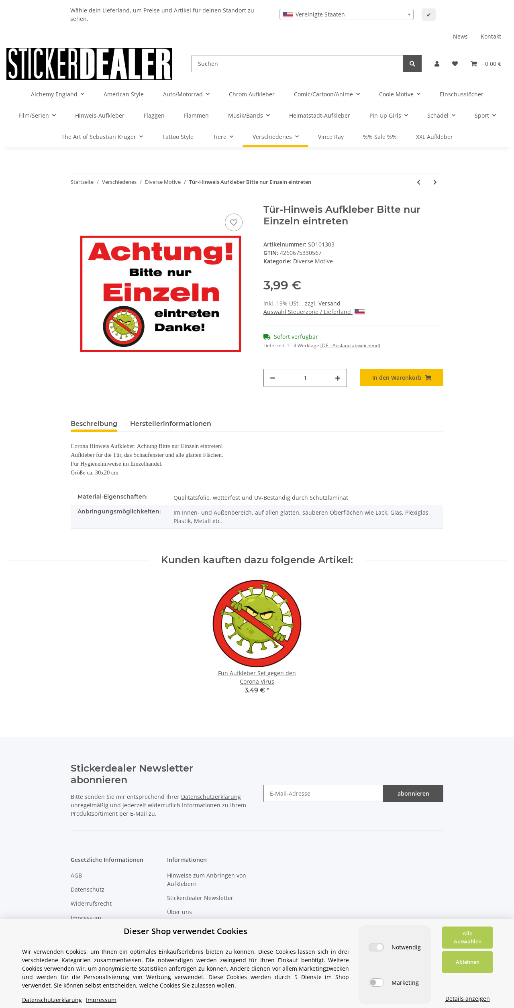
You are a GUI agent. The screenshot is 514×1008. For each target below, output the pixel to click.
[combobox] (346, 14)
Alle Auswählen (467, 937)
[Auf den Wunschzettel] (234, 222)
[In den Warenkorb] (401, 377)
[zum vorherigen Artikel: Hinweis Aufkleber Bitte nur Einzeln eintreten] (418, 182)
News (460, 36)
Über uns (179, 912)
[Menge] (305, 378)
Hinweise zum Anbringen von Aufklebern (206, 880)
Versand (329, 303)
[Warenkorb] (486, 63)
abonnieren (413, 793)
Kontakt (491, 36)
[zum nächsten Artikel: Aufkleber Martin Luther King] (435, 182)
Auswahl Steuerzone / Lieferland (314, 312)
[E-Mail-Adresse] (323, 793)
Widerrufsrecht (91, 903)
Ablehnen (467, 961)
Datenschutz (87, 889)
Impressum (86, 918)
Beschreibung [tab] (94, 424)
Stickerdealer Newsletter (200, 898)
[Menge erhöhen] (338, 378)
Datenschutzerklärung (211, 796)
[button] (437, 63)
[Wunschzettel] (455, 63)
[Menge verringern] (272, 378)
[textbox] (346, 14)
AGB (76, 875)
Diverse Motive (313, 261)
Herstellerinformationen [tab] (170, 424)
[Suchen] (298, 63)
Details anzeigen (467, 998)
